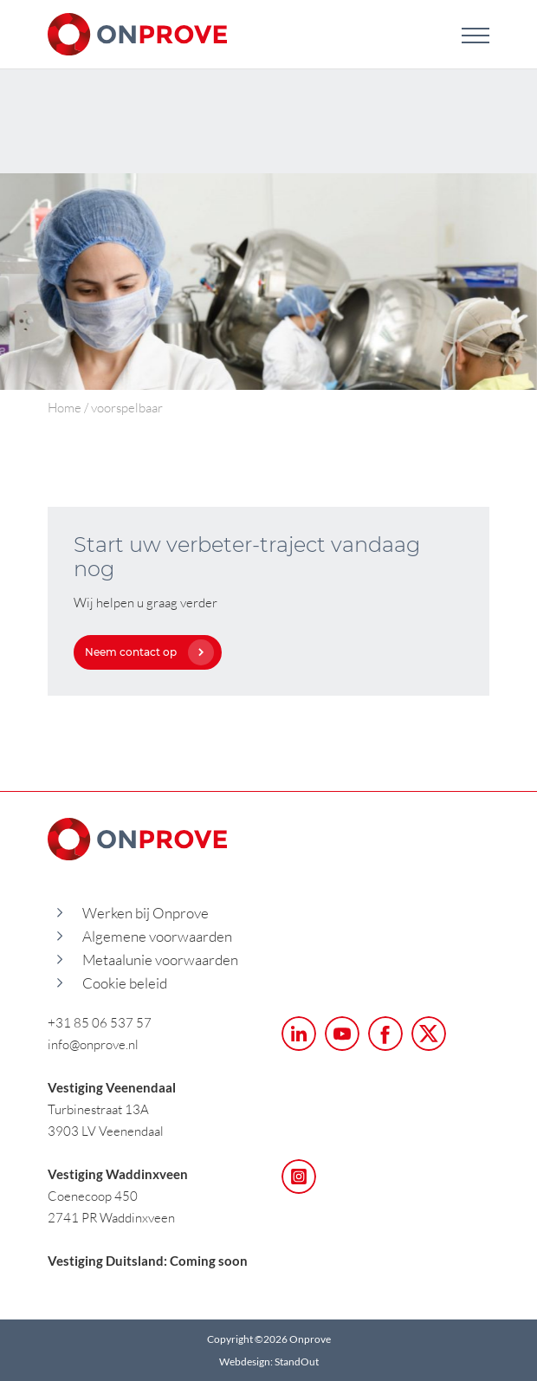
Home (64, 407)
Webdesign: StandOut (269, 1361)
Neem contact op (145, 651)
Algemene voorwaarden (157, 936)
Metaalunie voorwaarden (160, 959)
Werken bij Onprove (145, 913)
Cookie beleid (124, 983)
